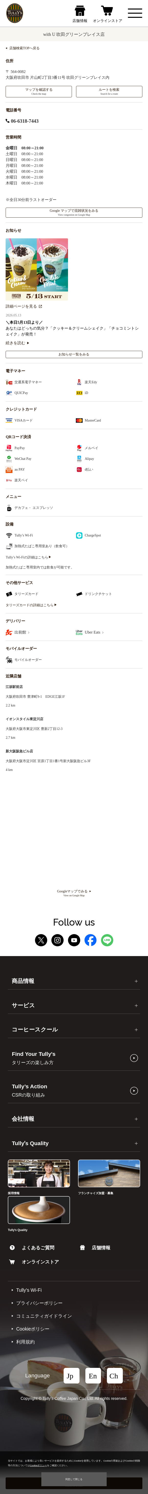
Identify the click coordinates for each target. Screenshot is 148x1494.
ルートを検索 (109, 91)
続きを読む (17, 343)
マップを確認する (39, 91)
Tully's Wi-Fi (29, 1290)
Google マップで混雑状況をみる (74, 212)
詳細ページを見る (24, 306)
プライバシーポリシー (39, 1303)
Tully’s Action (29, 1090)
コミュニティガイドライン (44, 1316)
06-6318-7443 (22, 121)
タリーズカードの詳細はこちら (31, 605)
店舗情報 (95, 1247)
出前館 (21, 632)
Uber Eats (94, 632)
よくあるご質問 (32, 1247)
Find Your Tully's (33, 1058)
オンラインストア (34, 1261)
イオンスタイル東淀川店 (24, 719)
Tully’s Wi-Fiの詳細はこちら (28, 557)
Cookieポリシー (32, 1329)
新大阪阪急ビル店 (19, 751)
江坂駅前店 (14, 687)
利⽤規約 (25, 1341)
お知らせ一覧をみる (73, 354)
